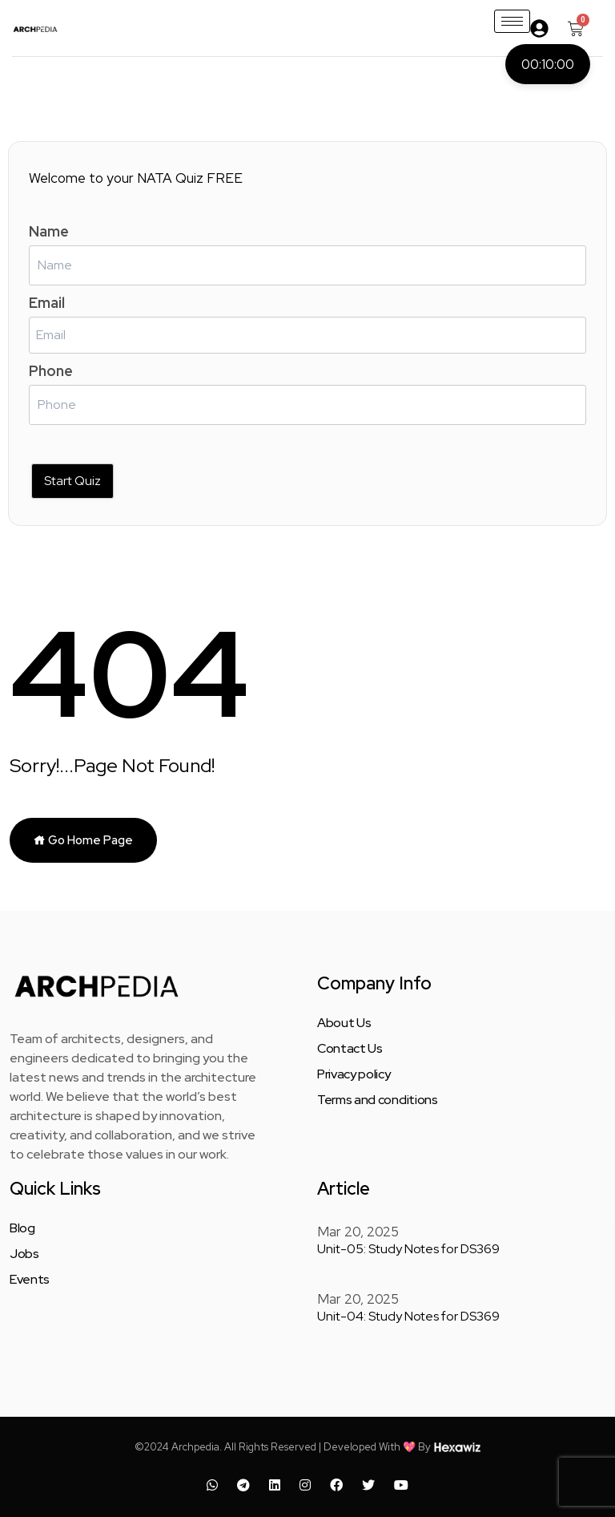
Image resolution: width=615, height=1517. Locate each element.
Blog (22, 1228)
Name (49, 231)
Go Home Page (83, 840)
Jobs (24, 1254)
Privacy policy (354, 1074)
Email (47, 302)
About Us (344, 1023)
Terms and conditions (377, 1100)
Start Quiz (72, 480)
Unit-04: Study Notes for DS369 (408, 1316)
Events (30, 1279)
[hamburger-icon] (512, 21)
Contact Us (350, 1048)
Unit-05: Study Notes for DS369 (408, 1248)
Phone (51, 371)
